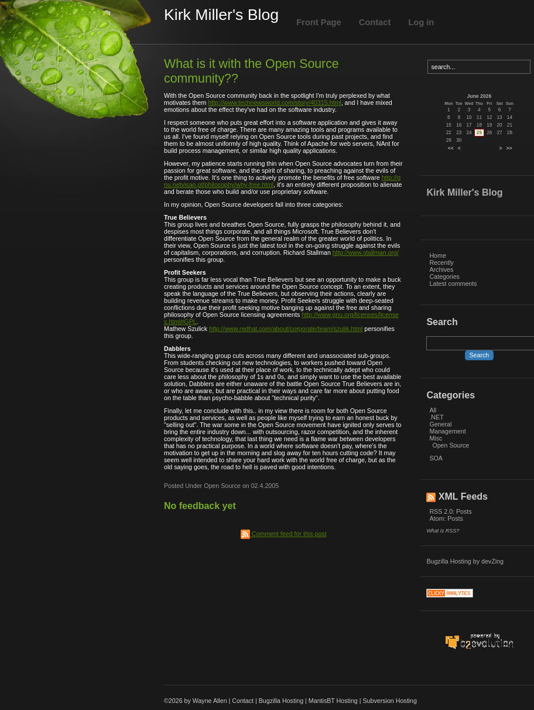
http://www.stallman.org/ (366, 252)
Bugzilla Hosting (448, 561)
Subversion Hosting (389, 700)
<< (451, 148)
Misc (435, 438)
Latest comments (453, 283)
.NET (436, 417)
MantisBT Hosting (333, 700)
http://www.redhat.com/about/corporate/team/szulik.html (285, 328)
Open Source (450, 445)
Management (447, 431)
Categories (444, 276)
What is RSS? (442, 531)
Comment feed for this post (284, 533)
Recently (441, 262)
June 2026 (479, 96)
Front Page (318, 22)
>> (509, 148)
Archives (441, 269)
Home (437, 255)
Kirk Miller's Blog (221, 14)
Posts (464, 511)
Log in (421, 22)
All (432, 410)
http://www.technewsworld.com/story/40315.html (274, 102)
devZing (492, 561)
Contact (375, 22)
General (440, 424)
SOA (436, 458)
